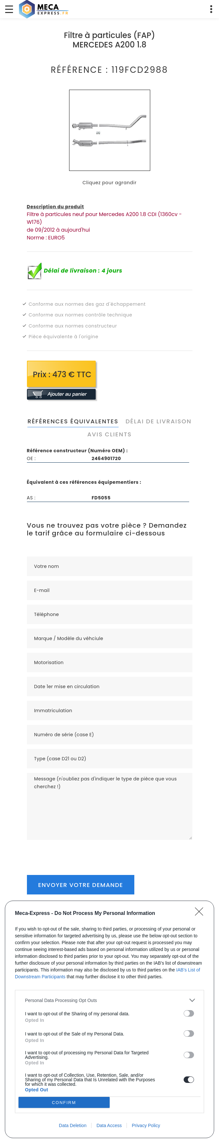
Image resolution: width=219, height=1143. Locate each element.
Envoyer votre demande (80, 885)
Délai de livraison (158, 421)
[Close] (201, 913)
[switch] (189, 1013)
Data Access (109, 1125)
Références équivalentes (73, 421)
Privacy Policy (146, 1125)
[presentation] (76, 852)
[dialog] (109, 1019)
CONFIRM (64, 1102)
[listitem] (109, 1000)
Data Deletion (73, 1125)
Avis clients (109, 434)
